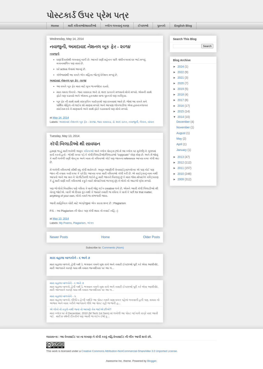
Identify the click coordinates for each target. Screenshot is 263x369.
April (179, 144)
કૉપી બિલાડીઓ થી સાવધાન (75, 143)
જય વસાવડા (104, 121)
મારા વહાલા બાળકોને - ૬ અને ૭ (70, 258)
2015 (181, 111)
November (183, 127)
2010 (181, 173)
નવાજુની (133, 121)
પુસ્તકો (161, 25)
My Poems (65, 222)
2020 (181, 83)
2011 (181, 168)
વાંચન (151, 121)
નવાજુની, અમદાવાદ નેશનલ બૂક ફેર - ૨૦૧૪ (90, 46)
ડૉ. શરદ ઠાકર (119, 121)
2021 (181, 77)
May (179, 138)
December (183, 121)
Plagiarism (79, 222)
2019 (181, 89)
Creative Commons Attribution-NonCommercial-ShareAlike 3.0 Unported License (129, 351)
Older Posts (151, 237)
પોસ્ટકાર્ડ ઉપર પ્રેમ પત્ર (87, 15)
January (182, 150)
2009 (181, 179)
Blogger (151, 360)
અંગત (90, 222)
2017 (181, 100)
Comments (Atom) (113, 247)
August (181, 133)
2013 (181, 157)
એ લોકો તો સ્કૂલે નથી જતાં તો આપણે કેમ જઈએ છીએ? (80, 309)
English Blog (183, 25)
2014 (181, 116)
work (55, 351)
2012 (181, 162)
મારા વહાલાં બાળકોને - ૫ (63, 296)
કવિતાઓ (89, 151)
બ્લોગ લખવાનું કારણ (117, 25)
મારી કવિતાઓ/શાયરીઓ (82, 25)
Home (55, 25)
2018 (181, 94)
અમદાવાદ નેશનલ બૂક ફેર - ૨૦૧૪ (77, 121)
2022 (181, 72)
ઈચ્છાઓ (143, 25)
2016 (181, 105)
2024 (181, 66)
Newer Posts (59, 237)
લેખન (143, 121)
